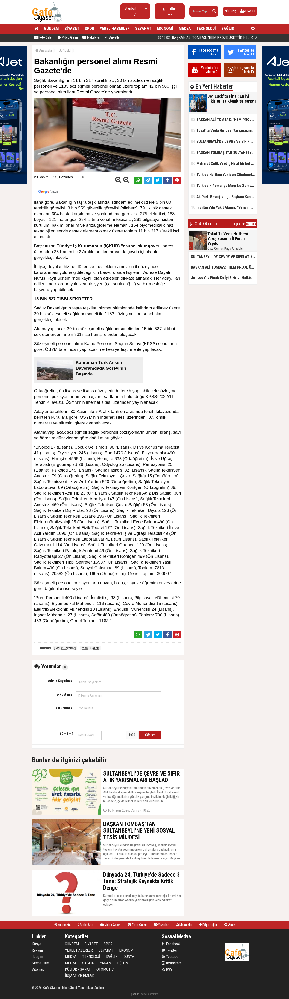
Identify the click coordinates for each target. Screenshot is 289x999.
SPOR (89, 28)
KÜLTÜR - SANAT (78, 969)
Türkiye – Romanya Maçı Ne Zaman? (223, 185)
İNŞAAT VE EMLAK (79, 975)
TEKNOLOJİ (206, 28)
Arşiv (229, 925)
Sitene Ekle (40, 963)
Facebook (171, 944)
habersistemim (149, 994)
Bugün (236, 224)
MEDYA (185, 28)
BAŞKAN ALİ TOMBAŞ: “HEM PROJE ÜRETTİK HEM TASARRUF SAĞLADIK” (224, 119)
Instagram (171, 963)
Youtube (170, 956)
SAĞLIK (227, 28)
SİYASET (71, 28)
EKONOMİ (165, 28)
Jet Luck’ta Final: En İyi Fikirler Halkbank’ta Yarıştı (205, 37)
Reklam (37, 950)
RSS (167, 969)
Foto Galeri (43, 37)
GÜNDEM (51, 28)
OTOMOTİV (105, 969)
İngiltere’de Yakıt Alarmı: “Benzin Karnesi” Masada (224, 207)
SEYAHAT (143, 28)
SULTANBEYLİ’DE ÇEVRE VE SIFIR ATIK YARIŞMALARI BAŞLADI (224, 141)
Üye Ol (247, 11)
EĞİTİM (122, 963)
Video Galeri (68, 37)
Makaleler (91, 37)
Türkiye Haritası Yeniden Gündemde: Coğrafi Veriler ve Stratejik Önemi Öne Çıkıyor (224, 174)
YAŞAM (105, 963)
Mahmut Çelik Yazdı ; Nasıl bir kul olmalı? (224, 163)
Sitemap (38, 969)
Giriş (230, 11)
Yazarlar (161, 925)
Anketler (112, 37)
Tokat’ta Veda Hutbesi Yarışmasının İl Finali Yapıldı (224, 130)
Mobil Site (85, 925)
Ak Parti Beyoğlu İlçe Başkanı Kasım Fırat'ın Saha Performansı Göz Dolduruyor (224, 196)
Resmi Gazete (90, 648)
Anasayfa (43, 50)
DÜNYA (128, 956)
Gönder (150, 735)
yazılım (135, 994)
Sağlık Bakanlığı (65, 648)
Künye (36, 944)
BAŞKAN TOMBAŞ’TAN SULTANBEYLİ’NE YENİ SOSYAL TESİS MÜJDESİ (224, 152)
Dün (243, 224)
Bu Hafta (251, 224)
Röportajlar (208, 925)
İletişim (37, 956)
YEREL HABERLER (115, 28)
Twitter (169, 950)
